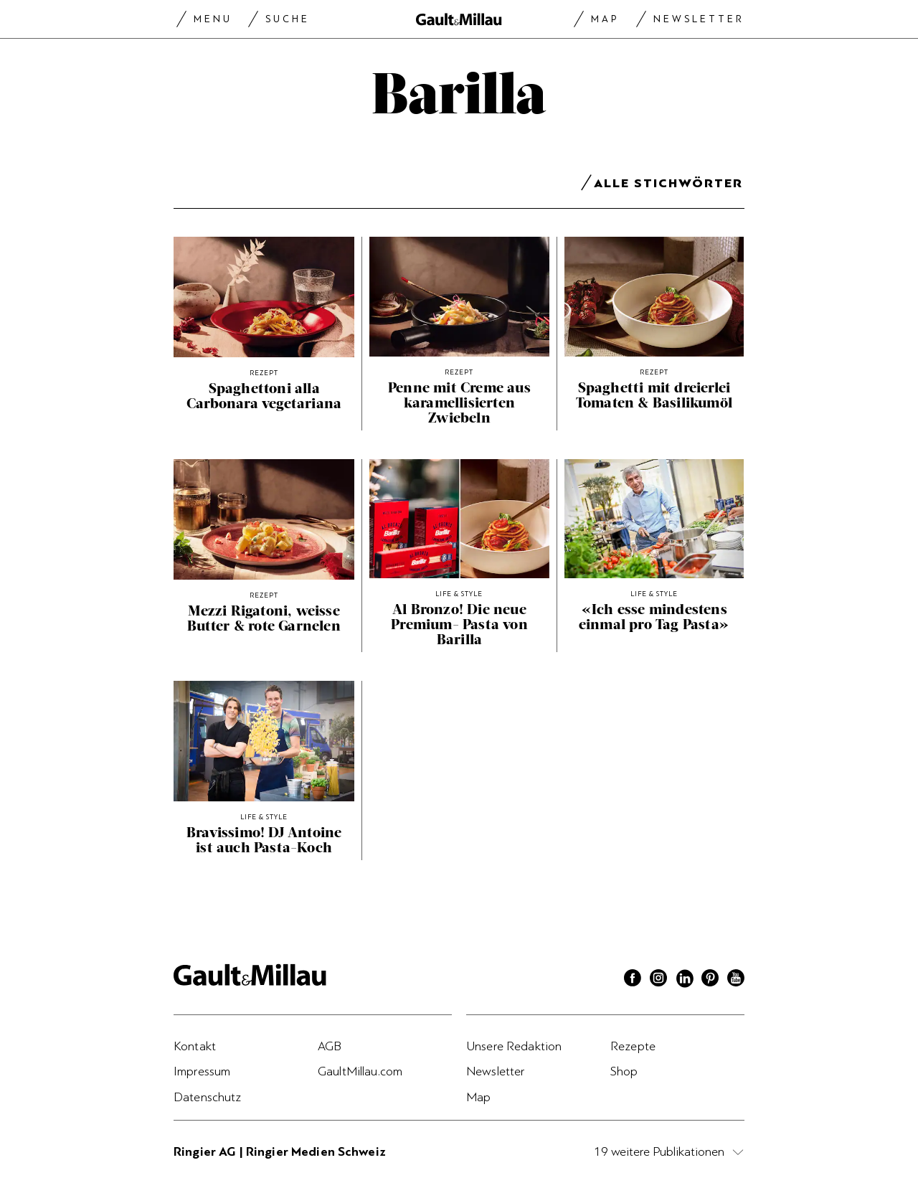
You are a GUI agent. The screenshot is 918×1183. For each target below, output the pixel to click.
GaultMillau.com (360, 1071)
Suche (287, 19)
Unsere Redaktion (514, 1046)
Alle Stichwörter (668, 185)
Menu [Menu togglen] (213, 19)
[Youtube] (735, 980)
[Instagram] (658, 980)
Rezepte (633, 1046)
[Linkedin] (684, 980)
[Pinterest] (710, 980)
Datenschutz (208, 1097)
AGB (329, 1046)
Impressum (202, 1071)
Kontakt (195, 1046)
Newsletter (698, 19)
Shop (624, 1071)
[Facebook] (632, 980)
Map (605, 19)
